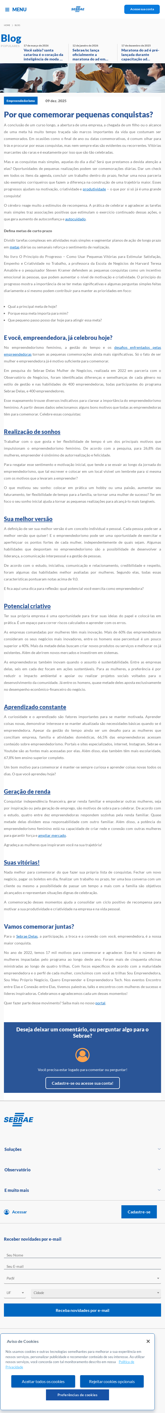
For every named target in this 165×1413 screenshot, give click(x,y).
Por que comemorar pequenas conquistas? (78, 114)
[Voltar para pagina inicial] (82, 1120)
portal (100, 1003)
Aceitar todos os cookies (43, 1381)
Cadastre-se (139, 1211)
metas (14, 247)
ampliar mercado (52, 835)
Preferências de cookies (78, 1395)
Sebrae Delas (27, 936)
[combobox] (82, 1279)
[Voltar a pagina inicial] (82, 9)
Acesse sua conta (142, 9)
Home (7, 25)
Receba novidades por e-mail (82, 1310)
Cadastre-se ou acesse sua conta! (83, 1082)
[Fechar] (148, 1341)
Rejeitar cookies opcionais (112, 1381)
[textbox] (85, 1278)
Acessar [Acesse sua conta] (19, 1211)
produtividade (94, 189)
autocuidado (75, 219)
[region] (77, 1371)
